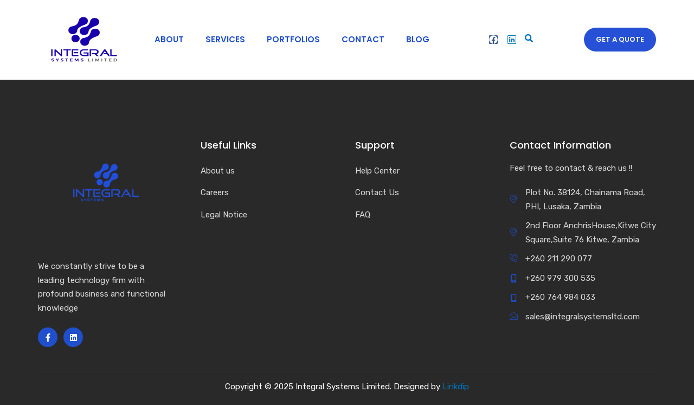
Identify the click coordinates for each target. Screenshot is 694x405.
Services (220, 39)
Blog (413, 39)
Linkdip (455, 386)
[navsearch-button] (527, 39)
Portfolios (288, 39)
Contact (358, 39)
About (164, 39)
